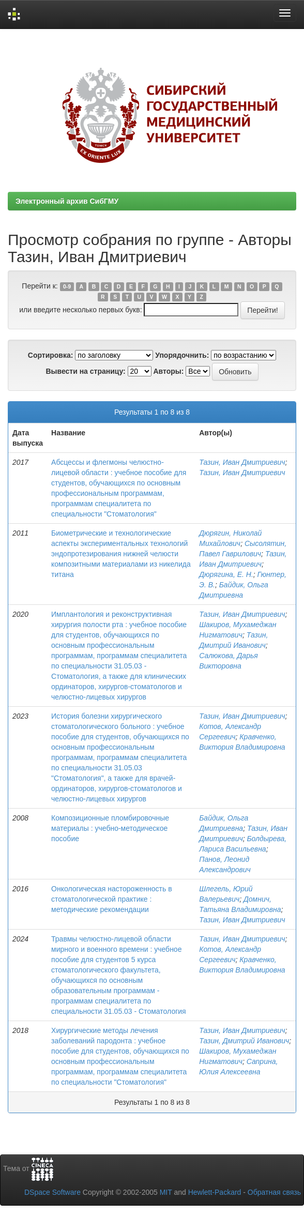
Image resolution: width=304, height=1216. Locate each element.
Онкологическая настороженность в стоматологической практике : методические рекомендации (111, 899)
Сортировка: (50, 355)
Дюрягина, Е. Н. (226, 574)
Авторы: (168, 371)
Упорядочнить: (182, 355)
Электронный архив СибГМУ (67, 201)
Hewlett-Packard (214, 1192)
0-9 (67, 286)
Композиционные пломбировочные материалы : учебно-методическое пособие (110, 828)
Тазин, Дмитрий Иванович (244, 1041)
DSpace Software (52, 1192)
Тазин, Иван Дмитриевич (242, 462)
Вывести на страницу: (85, 371)
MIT (166, 1192)
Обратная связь (274, 1192)
